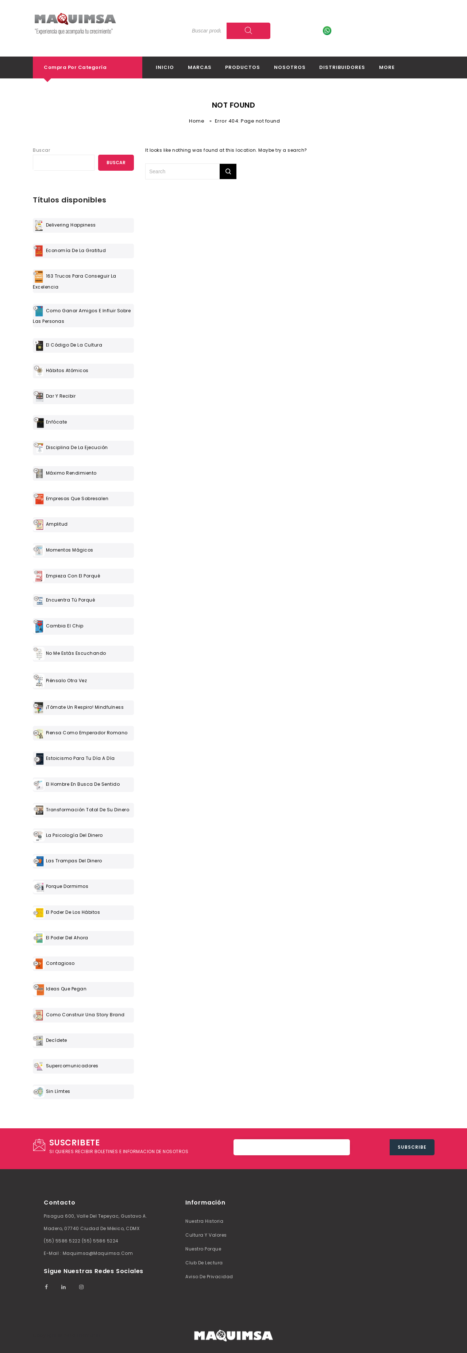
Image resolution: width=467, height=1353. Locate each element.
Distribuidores (342, 67)
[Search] (248, 31)
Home (196, 120)
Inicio (165, 67)
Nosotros (290, 67)
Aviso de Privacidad (209, 1276)
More (387, 67)
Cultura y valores (206, 1235)
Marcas (200, 67)
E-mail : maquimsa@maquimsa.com (88, 1253)
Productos (242, 67)
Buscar (41, 150)
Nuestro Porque (203, 1249)
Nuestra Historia (204, 1221)
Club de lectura (204, 1263)
